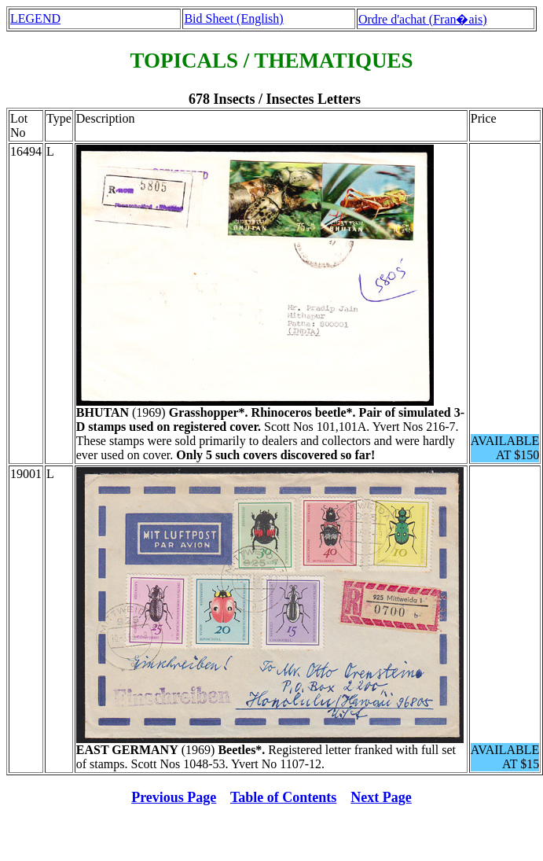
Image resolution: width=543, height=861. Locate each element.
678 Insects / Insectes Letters (275, 99)
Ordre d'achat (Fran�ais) (422, 19)
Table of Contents (283, 797)
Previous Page (173, 797)
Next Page (380, 797)
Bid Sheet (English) (233, 18)
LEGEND (35, 18)
